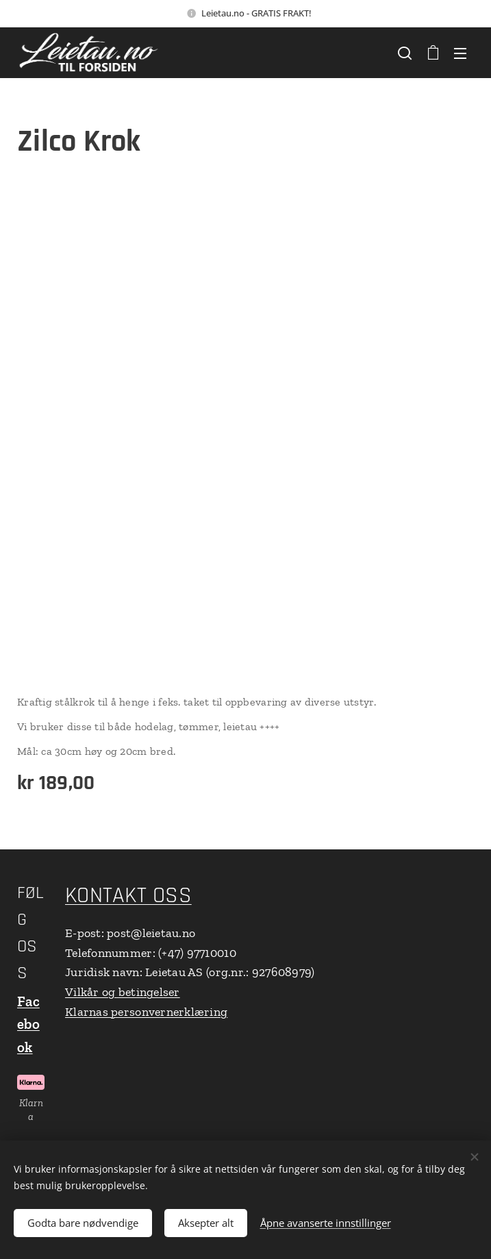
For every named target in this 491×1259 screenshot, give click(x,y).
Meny (460, 53)
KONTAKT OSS (128, 896)
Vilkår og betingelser (122, 991)
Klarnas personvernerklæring (146, 1011)
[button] (405, 53)
